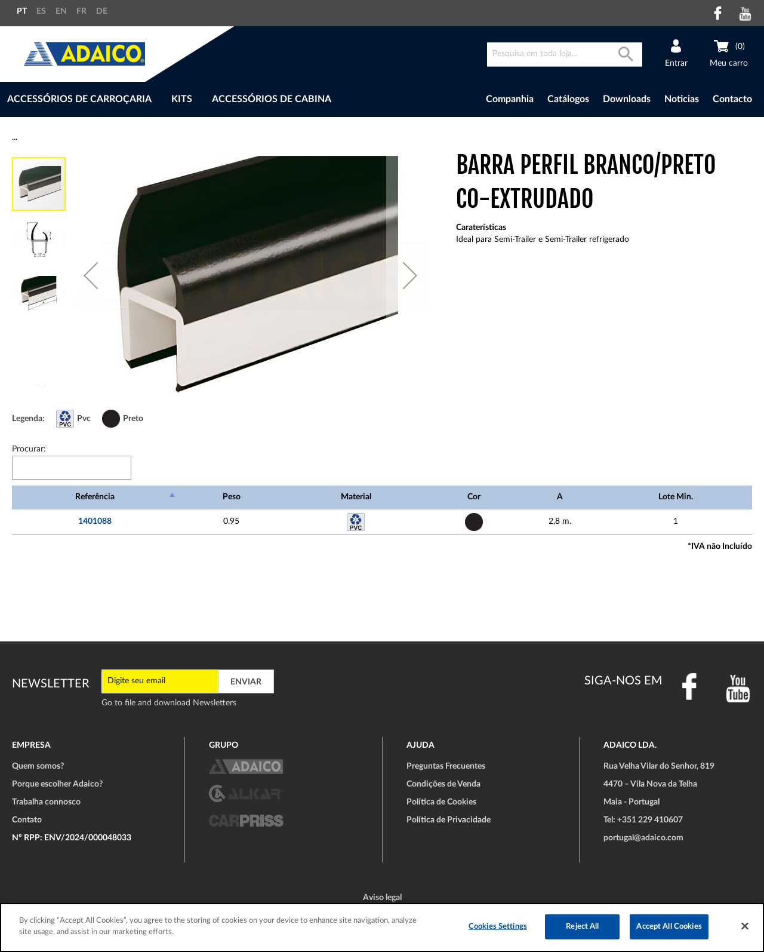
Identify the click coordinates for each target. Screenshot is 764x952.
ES (41, 11)
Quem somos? (38, 766)
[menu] (214, 99)
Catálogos (568, 99)
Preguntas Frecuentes (445, 766)
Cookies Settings (498, 926)
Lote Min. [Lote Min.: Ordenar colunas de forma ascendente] (675, 497)
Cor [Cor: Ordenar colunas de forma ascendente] (473, 497)
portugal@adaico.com (643, 838)
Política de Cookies (441, 802)
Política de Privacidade (448, 820)
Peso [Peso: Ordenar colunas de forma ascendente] (232, 497)
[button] (91, 275)
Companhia (510, 99)
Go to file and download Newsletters (168, 703)
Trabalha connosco (46, 802)
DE (101, 11)
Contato (27, 820)
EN (61, 11)
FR (81, 11)
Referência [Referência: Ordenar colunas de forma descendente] (95, 497)
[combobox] (564, 54)
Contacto (732, 99)
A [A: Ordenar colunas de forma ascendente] (560, 497)
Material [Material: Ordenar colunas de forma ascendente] (356, 497)
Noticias (681, 99)
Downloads (627, 99)
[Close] (745, 926)
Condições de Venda (443, 784)
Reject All (582, 926)
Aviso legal (382, 897)
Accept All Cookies (668, 926)
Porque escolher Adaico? (57, 784)
